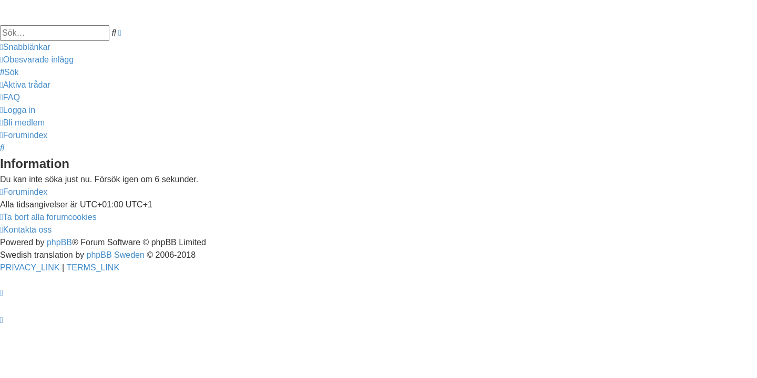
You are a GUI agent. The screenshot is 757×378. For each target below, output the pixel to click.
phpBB (59, 242)
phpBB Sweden (116, 254)
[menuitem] (37, 60)
